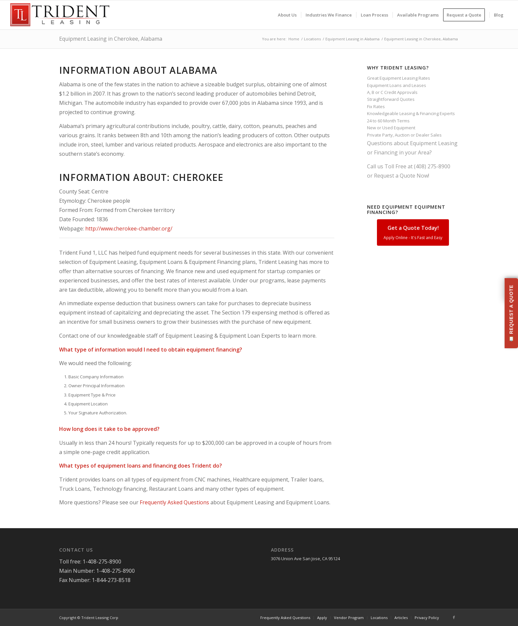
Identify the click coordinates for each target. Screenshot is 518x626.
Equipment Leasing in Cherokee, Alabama (110, 38)
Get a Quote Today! (413, 232)
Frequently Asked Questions (174, 502)
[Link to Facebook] (454, 617)
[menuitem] (287, 14)
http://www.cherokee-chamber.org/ (128, 228)
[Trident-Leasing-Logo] (59, 14)
